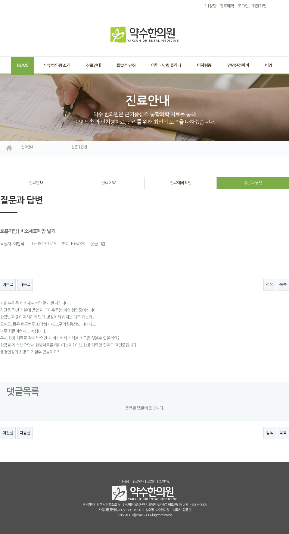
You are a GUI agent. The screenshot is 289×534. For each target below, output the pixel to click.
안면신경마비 (238, 66)
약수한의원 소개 (57, 66)
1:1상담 (124, 481)
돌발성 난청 (126, 66)
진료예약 (108, 183)
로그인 (243, 6)
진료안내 (93, 66)
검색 (269, 284)
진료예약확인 (180, 183)
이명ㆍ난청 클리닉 (166, 66)
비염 (268, 66)
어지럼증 (204, 66)
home (9, 148)
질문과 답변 (253, 183)
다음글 (25, 284)
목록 (283, 284)
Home (22, 66)
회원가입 (259, 6)
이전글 (7, 284)
